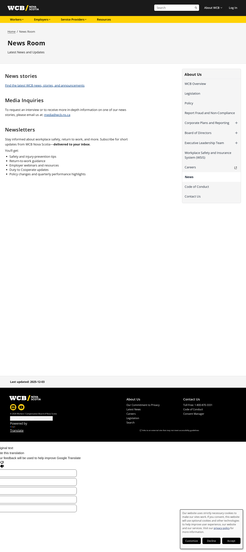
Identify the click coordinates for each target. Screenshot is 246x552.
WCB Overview (195, 84)
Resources (104, 19)
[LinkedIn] (13, 407)
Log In (233, 8)
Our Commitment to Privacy (143, 405)
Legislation (192, 93)
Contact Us (193, 196)
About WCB (213, 8)
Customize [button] (191, 541)
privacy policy (222, 528)
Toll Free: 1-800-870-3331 (197, 405)
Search (130, 422)
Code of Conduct (197, 187)
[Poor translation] (2, 464)
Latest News (133, 409)
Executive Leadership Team (204, 143)
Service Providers (74, 19)
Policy (189, 103)
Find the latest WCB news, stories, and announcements (45, 85)
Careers (190, 167)
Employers (42, 19)
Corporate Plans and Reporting (207, 123)
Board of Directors (198, 133)
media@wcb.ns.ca (57, 115)
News (189, 177)
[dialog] (211, 529)
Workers (17, 19)
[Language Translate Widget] (31, 418)
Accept (231, 541)
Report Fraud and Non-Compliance (210, 113)
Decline (211, 541)
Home (12, 31)
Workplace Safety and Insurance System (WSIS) (208, 155)
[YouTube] (21, 407)
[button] (236, 123)
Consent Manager (193, 413)
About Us (133, 399)
